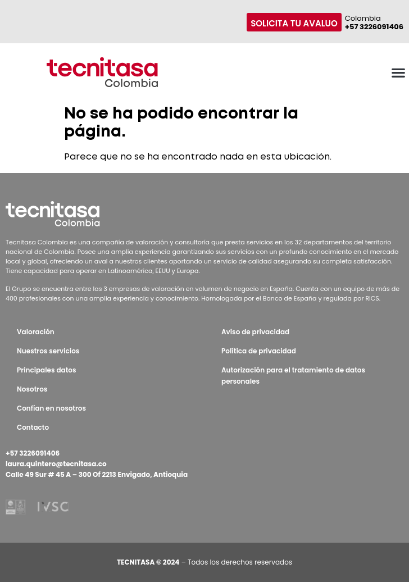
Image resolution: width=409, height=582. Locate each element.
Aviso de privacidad (255, 332)
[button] (398, 72)
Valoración (35, 332)
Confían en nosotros (51, 408)
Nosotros (32, 389)
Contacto (33, 427)
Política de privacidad (258, 351)
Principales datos (46, 370)
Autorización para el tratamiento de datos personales (293, 375)
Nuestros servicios (48, 351)
